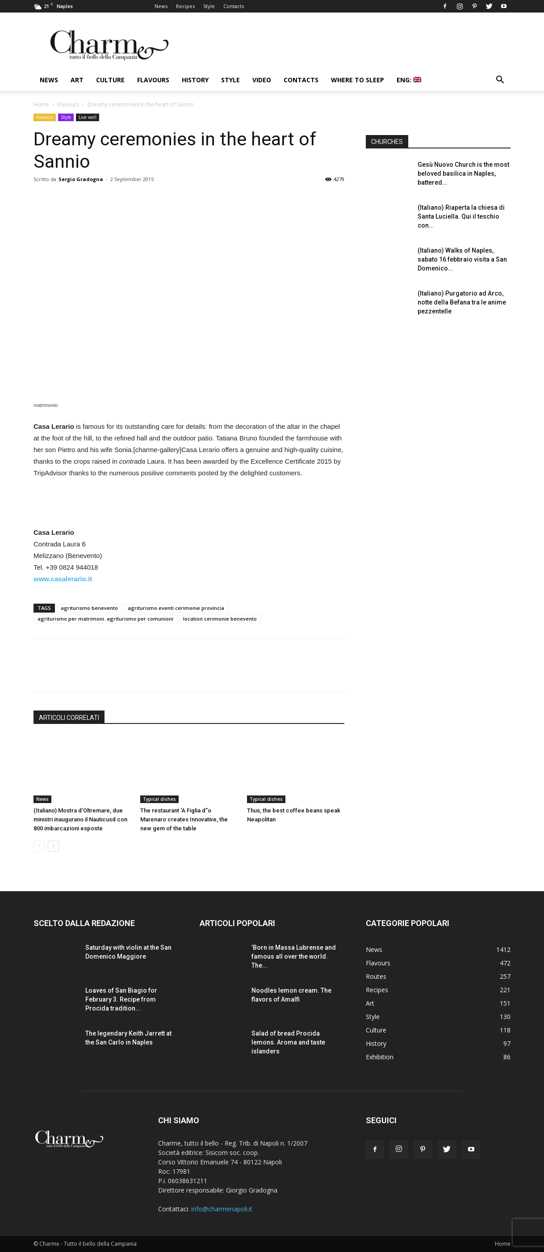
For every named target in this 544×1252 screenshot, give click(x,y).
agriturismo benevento (89, 608)
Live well (87, 117)
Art (77, 80)
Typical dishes (159, 799)
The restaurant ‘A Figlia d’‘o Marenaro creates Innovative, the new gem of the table (184, 819)
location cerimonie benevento (220, 618)
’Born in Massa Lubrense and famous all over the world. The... (293, 956)
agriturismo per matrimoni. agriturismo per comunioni (105, 618)
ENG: (409, 80)
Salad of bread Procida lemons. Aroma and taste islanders (288, 1042)
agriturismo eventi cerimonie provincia (176, 608)
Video (261, 80)
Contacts (233, 6)
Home (41, 104)
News (161, 6)
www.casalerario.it (62, 579)
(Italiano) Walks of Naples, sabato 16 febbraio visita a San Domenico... (462, 259)
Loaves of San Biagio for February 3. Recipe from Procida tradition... (121, 999)
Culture (110, 80)
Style (209, 6)
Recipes (185, 6)
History (195, 80)
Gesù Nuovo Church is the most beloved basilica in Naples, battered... (463, 173)
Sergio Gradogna (81, 179)
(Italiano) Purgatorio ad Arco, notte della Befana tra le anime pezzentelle (462, 302)
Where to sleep (357, 80)
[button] (500, 80)
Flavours (153, 80)
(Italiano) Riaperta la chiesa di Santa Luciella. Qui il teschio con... (461, 216)
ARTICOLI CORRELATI (69, 717)
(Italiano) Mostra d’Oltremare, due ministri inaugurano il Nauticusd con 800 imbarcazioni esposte (80, 819)
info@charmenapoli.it (221, 1209)
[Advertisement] (188, 504)
